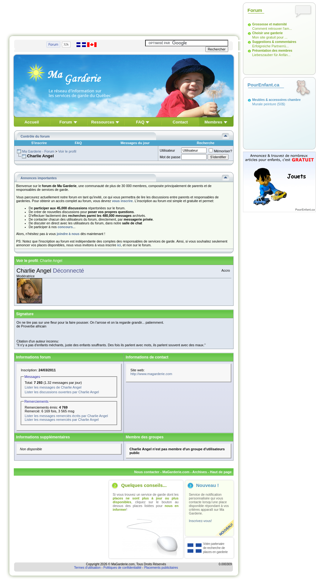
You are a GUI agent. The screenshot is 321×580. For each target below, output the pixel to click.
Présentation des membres (272, 50)
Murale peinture (264, 104)
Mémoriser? (220, 151)
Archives (199, 472)
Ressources (102, 122)
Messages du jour (135, 143)
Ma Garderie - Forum (38, 151)
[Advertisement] (124, 17)
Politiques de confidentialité (122, 567)
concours (65, 227)
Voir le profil (67, 151)
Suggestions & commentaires (274, 42)
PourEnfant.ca (264, 84)
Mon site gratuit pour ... (270, 37)
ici (119, 245)
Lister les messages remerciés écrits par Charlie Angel (66, 416)
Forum (65, 122)
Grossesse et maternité (269, 24)
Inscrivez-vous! (200, 521)
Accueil (31, 122)
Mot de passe (170, 157)
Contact (180, 122)
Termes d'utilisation (87, 567)
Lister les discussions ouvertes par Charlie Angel (62, 392)
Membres (213, 122)
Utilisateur (167, 150)
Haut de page (221, 472)
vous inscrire (122, 201)
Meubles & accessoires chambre (276, 100)
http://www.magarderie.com (151, 374)
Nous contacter (146, 472)
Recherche (205, 143)
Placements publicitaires (161, 567)
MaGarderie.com (175, 472)
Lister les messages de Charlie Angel (53, 387)
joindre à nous (68, 234)
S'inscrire (39, 143)
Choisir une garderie (267, 33)
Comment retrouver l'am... (272, 28)
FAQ (140, 122)
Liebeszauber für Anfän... (271, 55)
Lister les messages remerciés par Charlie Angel (62, 419)
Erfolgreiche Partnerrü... (270, 46)
